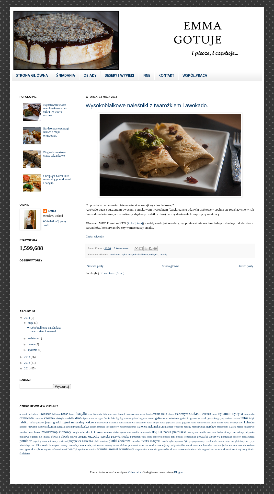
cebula (156, 414)
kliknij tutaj (135, 223)
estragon (99, 418)
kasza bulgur (153, 422)
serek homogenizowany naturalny (60, 445)
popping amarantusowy (45, 441)
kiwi (241, 422)
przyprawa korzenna (80, 441)
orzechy (94, 436)
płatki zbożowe (119, 441)
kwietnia (33, 338)
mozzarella (133, 432)
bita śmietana (110, 413)
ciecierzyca (181, 414)
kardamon (141, 422)
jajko (32, 422)
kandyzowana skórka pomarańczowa (115, 422)
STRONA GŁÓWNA (32, 76)
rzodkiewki (211, 441)
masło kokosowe (245, 426)
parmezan (135, 436)
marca (31, 344)
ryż (185, 441)
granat (193, 418)
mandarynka (198, 426)
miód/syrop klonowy (56, 432)
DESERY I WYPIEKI (119, 76)
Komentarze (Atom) (112, 273)
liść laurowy (112, 426)
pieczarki (202, 436)
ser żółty (36, 445)
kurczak (61, 426)
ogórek (34, 436)
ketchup (234, 422)
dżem (91, 418)
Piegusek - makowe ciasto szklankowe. (54, 153)
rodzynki (154, 254)
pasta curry (146, 436)
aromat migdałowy (30, 413)
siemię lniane (112, 445)
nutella (202, 432)
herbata (236, 418)
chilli (164, 414)
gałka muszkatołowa (167, 418)
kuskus (85, 426)
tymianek (83, 449)
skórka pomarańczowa (132, 445)
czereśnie (39, 418)
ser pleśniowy (238, 441)
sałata (221, 441)
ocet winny (238, 432)
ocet (209, 432)
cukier (195, 413)
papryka (105, 436)
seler (228, 441)
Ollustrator (134, 472)
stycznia (33, 350)
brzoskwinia (132, 413)
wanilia (92, 449)
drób (78, 418)
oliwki (73, 436)
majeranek (131, 426)
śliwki (251, 449)
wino (150, 449)
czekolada (27, 418)
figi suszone (126, 418)
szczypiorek (27, 449)
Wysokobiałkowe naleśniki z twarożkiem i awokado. (147, 105)
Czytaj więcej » (95, 236)
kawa (226, 422)
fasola (107, 418)
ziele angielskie (204, 449)
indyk (251, 418)
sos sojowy (164, 445)
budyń (143, 414)
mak (150, 426)
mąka (123, 254)
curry (214, 413)
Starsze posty (245, 266)
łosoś (228, 449)
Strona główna (170, 266)
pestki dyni (169, 436)
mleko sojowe (119, 432)
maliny (187, 426)
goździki (184, 418)
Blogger (178, 472)
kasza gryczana (167, 422)
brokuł (121, 413)
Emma (52, 211)
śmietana (25, 453)
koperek (23, 426)
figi (117, 418)
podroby (237, 436)
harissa (228, 418)
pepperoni (157, 436)
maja (31, 322)
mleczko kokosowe (91, 432)
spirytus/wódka (178, 445)
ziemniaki (219, 449)
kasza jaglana (182, 422)
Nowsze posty (95, 266)
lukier (123, 426)
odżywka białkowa (138, 254)
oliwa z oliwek (60, 436)
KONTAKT (166, 76)
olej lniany (44, 436)
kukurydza (43, 426)
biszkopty (97, 414)
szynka (47, 449)
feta (113, 418)
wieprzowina (141, 449)
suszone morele (237, 445)
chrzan (171, 414)
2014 (27, 318)
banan (64, 414)
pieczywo (214, 436)
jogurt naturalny (73, 422)
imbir (244, 418)
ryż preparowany (196, 441)
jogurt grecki (53, 422)
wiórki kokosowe (174, 449)
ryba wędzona (176, 441)
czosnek (49, 418)
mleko (108, 432)
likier (93, 426)
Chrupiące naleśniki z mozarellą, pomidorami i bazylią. (57, 179)
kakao (90, 422)
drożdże (69, 418)
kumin (52, 426)
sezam (100, 445)
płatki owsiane (101, 441)
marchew (211, 426)
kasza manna (217, 422)
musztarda (145, 432)
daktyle (60, 418)
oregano (82, 436)
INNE (146, 76)
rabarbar (136, 441)
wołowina (190, 449)
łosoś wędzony (239, 449)
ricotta (145, 441)
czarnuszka (249, 414)
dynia (86, 418)
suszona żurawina (202, 445)
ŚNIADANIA (65, 76)
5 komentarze (121, 248)
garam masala (148, 418)
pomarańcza (248, 436)
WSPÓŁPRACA (195, 76)
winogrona (158, 449)
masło (232, 426)
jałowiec (40, 422)
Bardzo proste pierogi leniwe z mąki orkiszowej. (56, 132)
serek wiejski (88, 445)
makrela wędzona (173, 426)
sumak (189, 445)
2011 (27, 368)
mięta (75, 432)
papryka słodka (120, 436)
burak (149, 414)
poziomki (63, 441)
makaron (158, 426)
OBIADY (89, 76)
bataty (72, 413)
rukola (164, 441)
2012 (27, 363)
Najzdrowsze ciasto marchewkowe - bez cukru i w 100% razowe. (55, 110)
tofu (54, 449)
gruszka (212, 418)
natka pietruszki (174, 432)
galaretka (136, 418)
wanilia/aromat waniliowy (115, 449)
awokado (115, 254)
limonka (100, 426)
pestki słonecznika (186, 436)
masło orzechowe (30, 432)
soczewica (151, 445)
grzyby (220, 418)
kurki (68, 426)
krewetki (32, 426)
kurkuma (75, 426)
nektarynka (192, 432)
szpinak (38, 449)
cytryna (237, 414)
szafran (250, 445)
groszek (201, 418)
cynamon (224, 414)
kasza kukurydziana (200, 422)
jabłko (24, 422)
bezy (90, 414)
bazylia (82, 414)
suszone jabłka (221, 445)
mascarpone (222, 426)
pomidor (26, 441)
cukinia (206, 414)
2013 (27, 357)
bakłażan (56, 414)
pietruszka (226, 436)
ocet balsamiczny (221, 432)
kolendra (249, 422)
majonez (142, 426)
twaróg (163, 254)
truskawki (62, 449)
